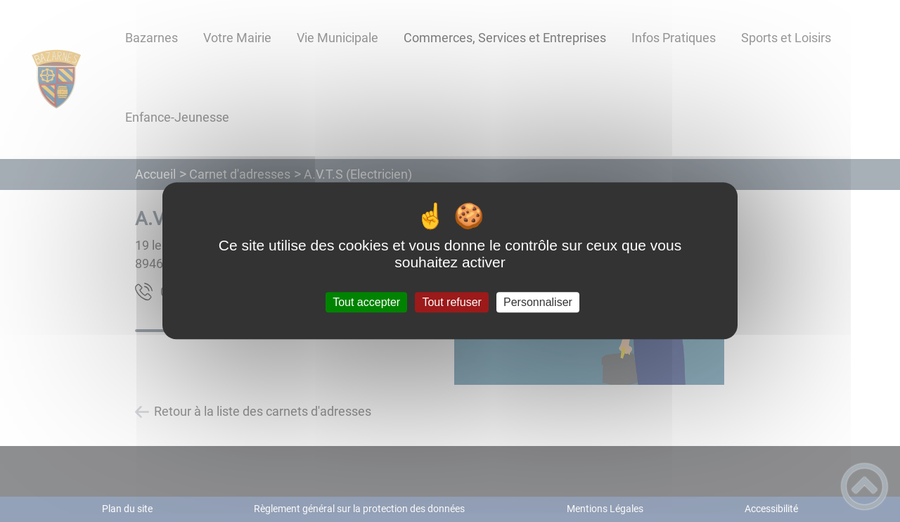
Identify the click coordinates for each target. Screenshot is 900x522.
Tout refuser (451, 302)
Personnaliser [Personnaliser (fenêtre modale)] (537, 302)
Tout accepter (366, 302)
